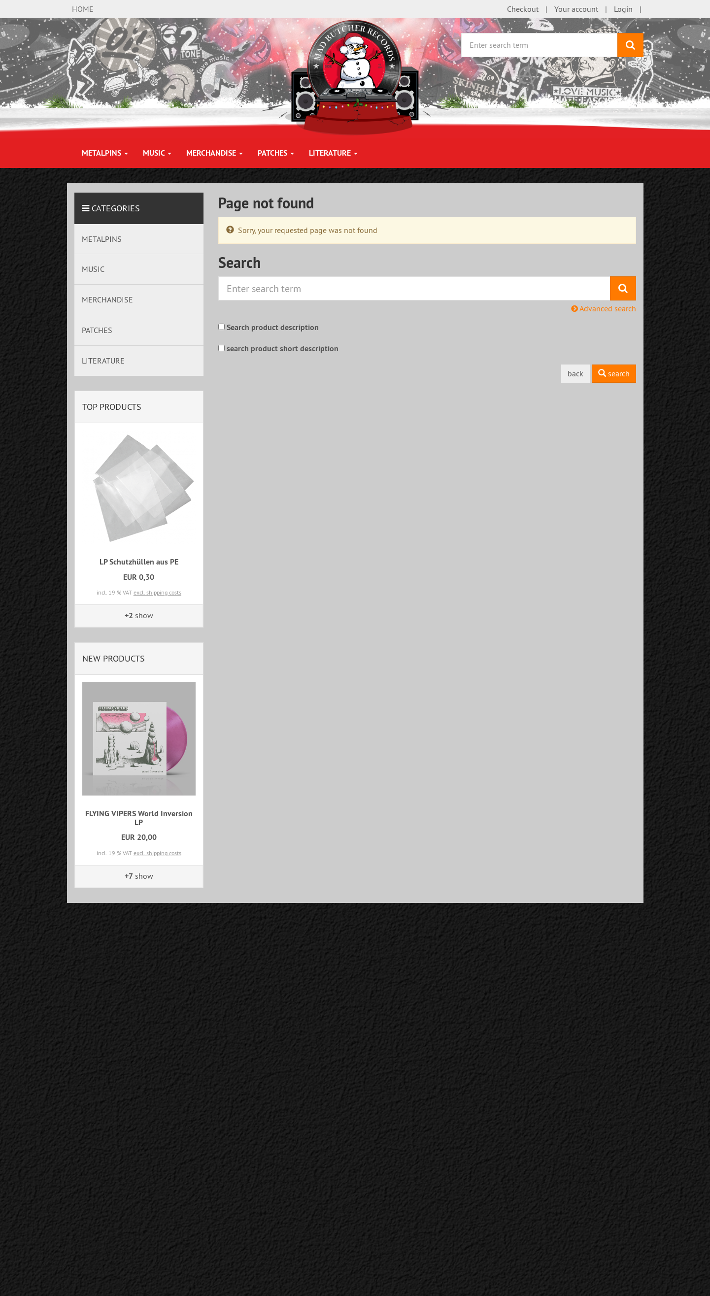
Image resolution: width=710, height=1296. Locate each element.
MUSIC (157, 153)
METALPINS (105, 153)
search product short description (282, 348)
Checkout (523, 9)
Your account (576, 9)
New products (113, 658)
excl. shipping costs (157, 592)
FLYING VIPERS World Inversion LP (139, 818)
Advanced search (603, 308)
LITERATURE (333, 153)
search (614, 373)
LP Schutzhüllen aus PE (139, 562)
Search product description (273, 327)
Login (623, 9)
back (575, 373)
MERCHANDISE (214, 153)
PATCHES (276, 153)
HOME (83, 9)
